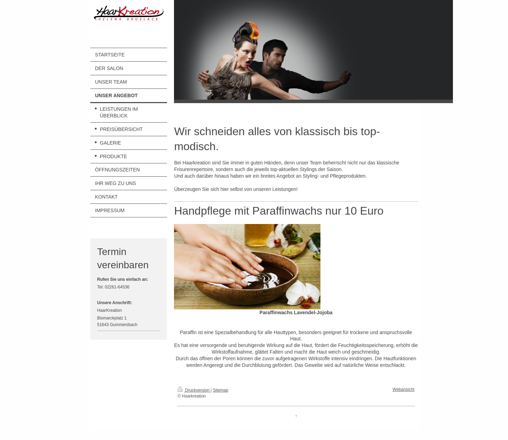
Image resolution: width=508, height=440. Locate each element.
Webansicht (403, 389)
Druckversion (194, 390)
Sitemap (220, 390)
